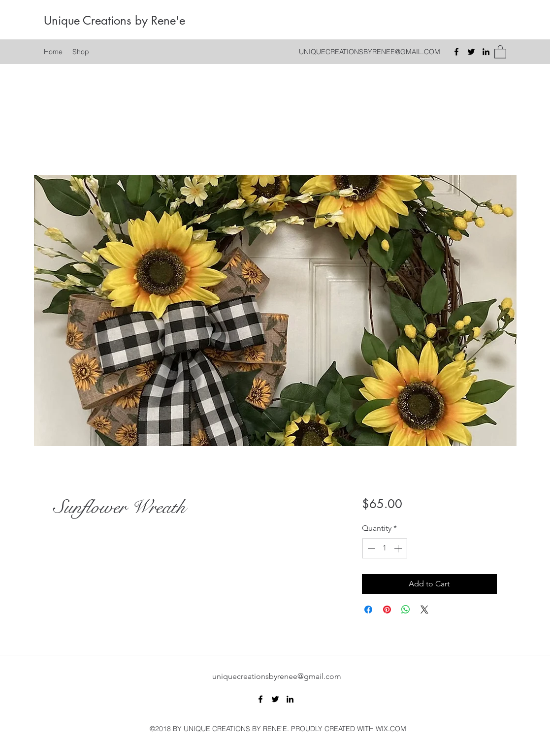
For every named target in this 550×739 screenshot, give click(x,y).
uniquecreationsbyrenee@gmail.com (276, 676)
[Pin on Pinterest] (387, 609)
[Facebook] (456, 52)
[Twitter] (471, 52)
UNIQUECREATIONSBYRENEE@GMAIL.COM (369, 51)
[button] (500, 51)
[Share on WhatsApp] (406, 609)
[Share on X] (424, 609)
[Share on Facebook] (368, 609)
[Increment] (399, 548)
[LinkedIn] (486, 52)
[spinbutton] (384, 548)
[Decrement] (370, 548)
